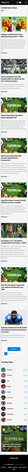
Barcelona (10, 408)
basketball (10, 414)
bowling (9, 419)
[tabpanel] (14, 438)
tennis (9, 392)
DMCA (14, 469)
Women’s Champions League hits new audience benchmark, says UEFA (12, 287)
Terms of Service (12, 467)
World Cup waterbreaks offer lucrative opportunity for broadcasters (11, 158)
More (3, 10)
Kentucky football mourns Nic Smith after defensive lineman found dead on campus (14, 330)
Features (9, 403)
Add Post (3, 467)
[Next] (22, 353)
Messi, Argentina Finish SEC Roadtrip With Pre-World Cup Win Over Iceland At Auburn (12, 79)
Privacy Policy (23, 467)
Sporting (9, 369)
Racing (9, 386)
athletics (10, 397)
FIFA (8, 381)
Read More (4, 53)
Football (9, 375)
